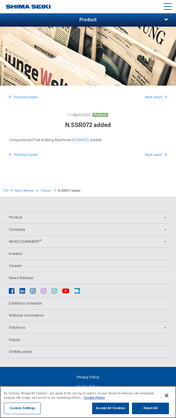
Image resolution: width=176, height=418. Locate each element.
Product (100, 115)
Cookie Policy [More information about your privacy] (94, 398)
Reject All (151, 409)
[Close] (166, 395)
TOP (6, 190)
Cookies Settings (22, 409)
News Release (24, 190)
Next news (156, 97)
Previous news (23, 97)
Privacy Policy (88, 377)
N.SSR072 (80, 140)
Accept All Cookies (110, 409)
